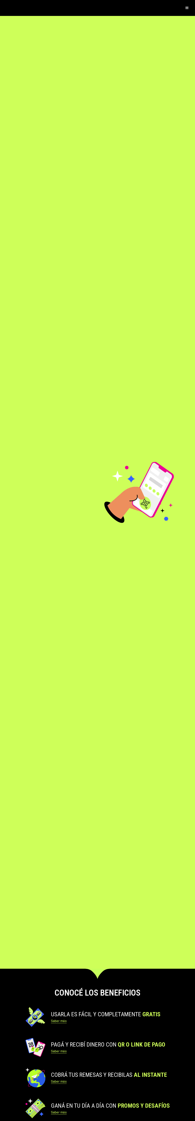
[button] (187, 8)
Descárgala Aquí (28, 534)
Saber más (59, 1021)
